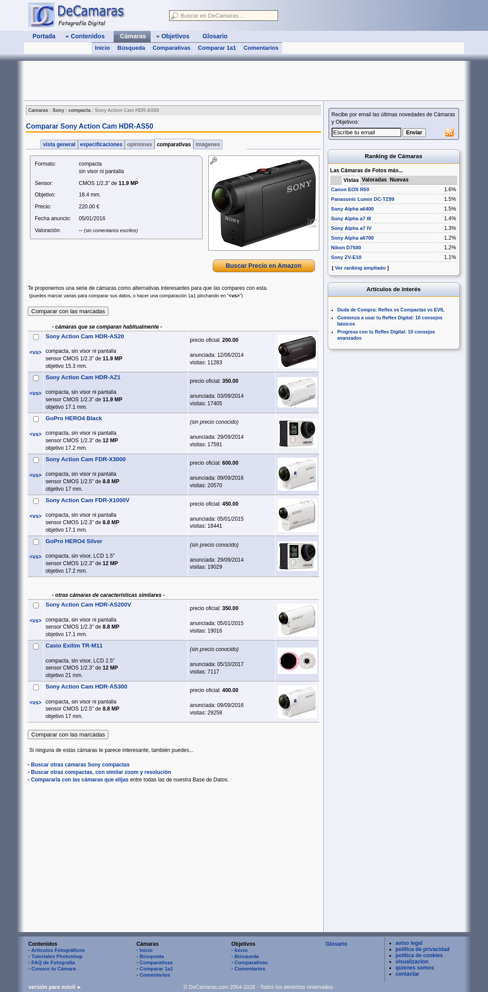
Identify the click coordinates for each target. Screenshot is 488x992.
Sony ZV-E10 (346, 257)
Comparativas (171, 47)
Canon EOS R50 (350, 189)
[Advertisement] (184, 80)
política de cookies (419, 955)
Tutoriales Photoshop (56, 956)
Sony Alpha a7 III (351, 218)
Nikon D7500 (346, 247)
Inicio (102, 47)
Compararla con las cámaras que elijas (79, 780)
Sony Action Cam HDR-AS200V (88, 604)
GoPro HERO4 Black (73, 418)
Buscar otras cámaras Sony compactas (80, 765)
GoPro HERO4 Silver (73, 541)
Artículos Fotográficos (58, 950)
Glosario (337, 944)
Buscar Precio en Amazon (263, 265)
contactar (407, 974)
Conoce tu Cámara (53, 968)
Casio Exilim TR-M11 (74, 645)
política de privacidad (423, 949)
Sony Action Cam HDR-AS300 (86, 686)
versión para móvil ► (55, 987)
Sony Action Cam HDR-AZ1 (82, 377)
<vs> (35, 352)
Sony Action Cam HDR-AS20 (84, 336)
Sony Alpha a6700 (352, 238)
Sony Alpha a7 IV (351, 228)
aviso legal (409, 943)
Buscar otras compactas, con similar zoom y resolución (101, 772)
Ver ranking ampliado (360, 267)
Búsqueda (131, 47)
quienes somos (415, 968)
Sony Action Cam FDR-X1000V (87, 500)
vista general (59, 144)
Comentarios (261, 47)
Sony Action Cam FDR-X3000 (85, 459)
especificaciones (101, 144)
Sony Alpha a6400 (352, 208)
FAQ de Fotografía (53, 962)
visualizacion (412, 962)
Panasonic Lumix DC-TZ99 (363, 199)
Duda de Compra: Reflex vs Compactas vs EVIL (391, 309)
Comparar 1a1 (217, 47)
